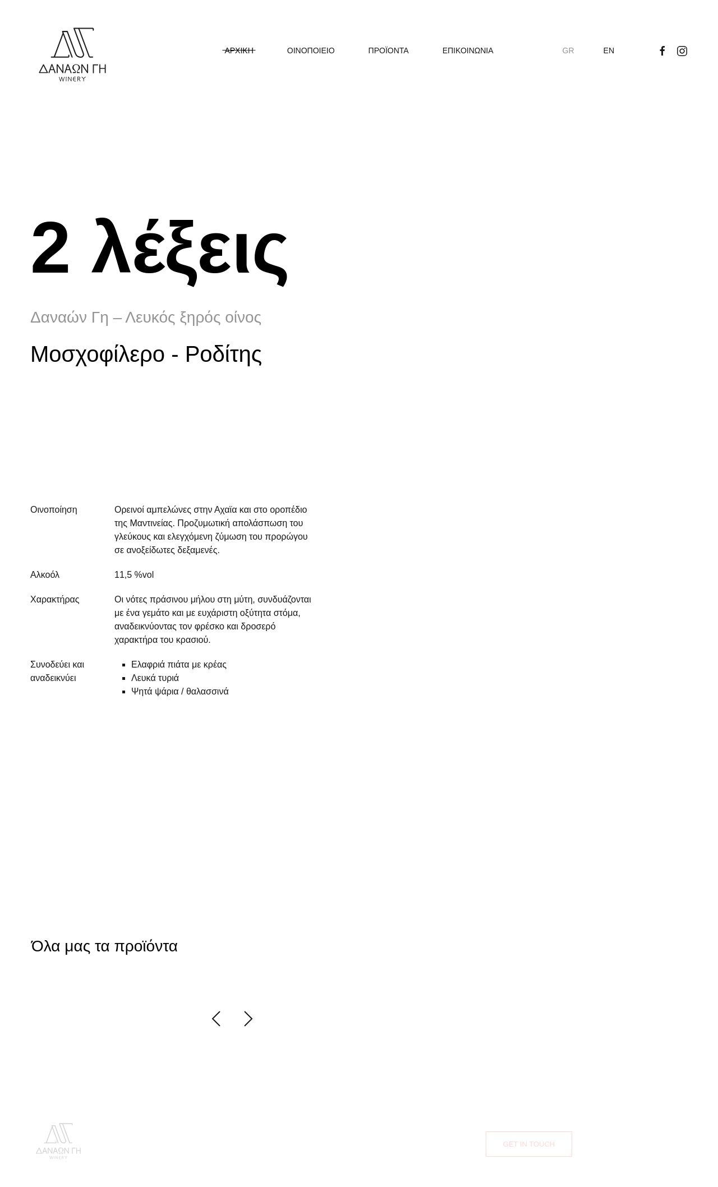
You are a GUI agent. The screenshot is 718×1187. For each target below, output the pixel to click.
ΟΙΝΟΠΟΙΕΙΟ (311, 50)
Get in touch (529, 1144)
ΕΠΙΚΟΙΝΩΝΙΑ (468, 50)
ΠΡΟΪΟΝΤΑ (389, 50)
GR (568, 50)
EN (609, 50)
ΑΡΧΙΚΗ (238, 50)
